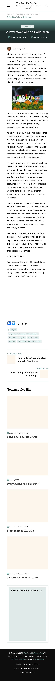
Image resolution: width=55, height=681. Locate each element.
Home (18, 664)
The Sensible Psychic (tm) (33, 653)
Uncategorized (27, 26)
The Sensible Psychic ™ (28, 3)
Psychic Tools (33, 338)
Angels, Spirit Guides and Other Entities (23, 334)
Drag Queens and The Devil (23, 483)
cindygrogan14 (16, 49)
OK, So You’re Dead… (31, 664)
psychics (12, 341)
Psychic (22, 338)
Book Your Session (27, 672)
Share (22, 323)
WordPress (39, 659)
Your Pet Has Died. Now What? (27, 668)
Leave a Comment (40, 37)
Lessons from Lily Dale (20, 530)
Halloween (13, 338)
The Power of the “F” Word (22, 577)
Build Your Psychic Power (22, 436)
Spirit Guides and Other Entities (29, 341)
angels (13, 330)
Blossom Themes (18, 659)
